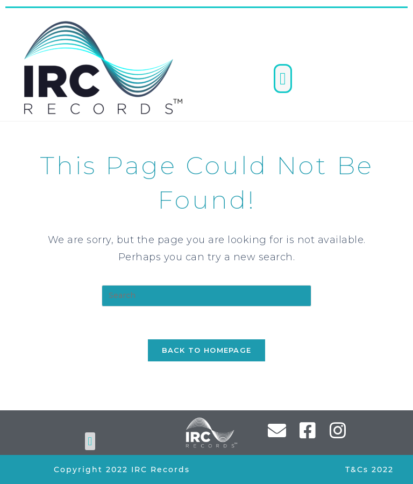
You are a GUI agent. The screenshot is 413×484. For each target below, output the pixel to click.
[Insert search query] (206, 296)
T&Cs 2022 (369, 469)
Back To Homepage (207, 350)
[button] (283, 78)
